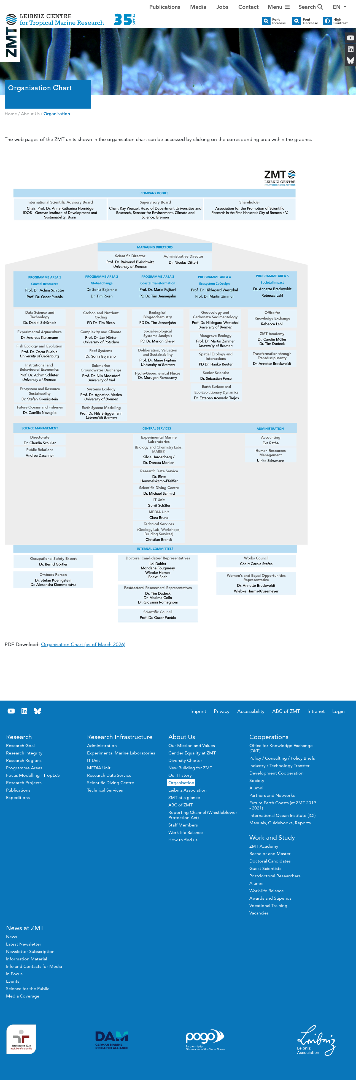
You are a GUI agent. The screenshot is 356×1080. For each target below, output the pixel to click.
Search (311, 7)
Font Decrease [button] (310, 21)
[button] (339, 6)
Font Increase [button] (279, 21)
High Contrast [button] (340, 21)
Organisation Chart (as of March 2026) (83, 644)
